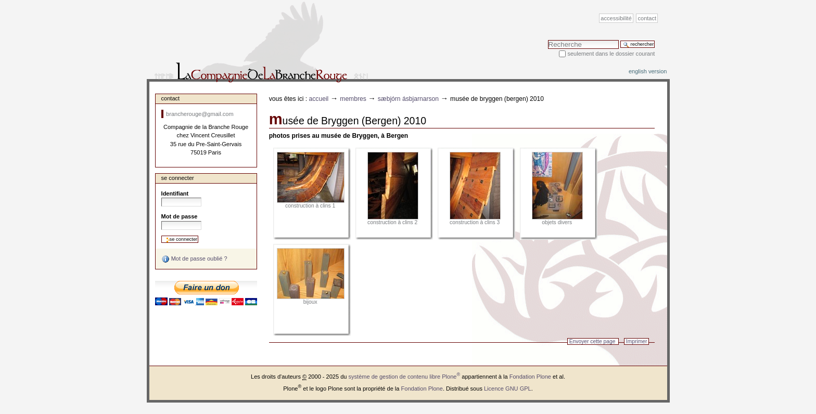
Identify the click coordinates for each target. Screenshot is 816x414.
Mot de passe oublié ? (194, 259)
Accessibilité (616, 18)
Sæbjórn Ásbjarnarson (408, 98)
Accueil (319, 98)
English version (648, 71)
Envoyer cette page (592, 341)
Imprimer (636, 341)
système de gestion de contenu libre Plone (405, 376)
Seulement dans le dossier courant (611, 53)
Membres (353, 98)
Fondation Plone (530, 376)
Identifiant (175, 193)
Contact (647, 18)
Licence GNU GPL (507, 388)
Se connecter (177, 178)
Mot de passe (179, 216)
